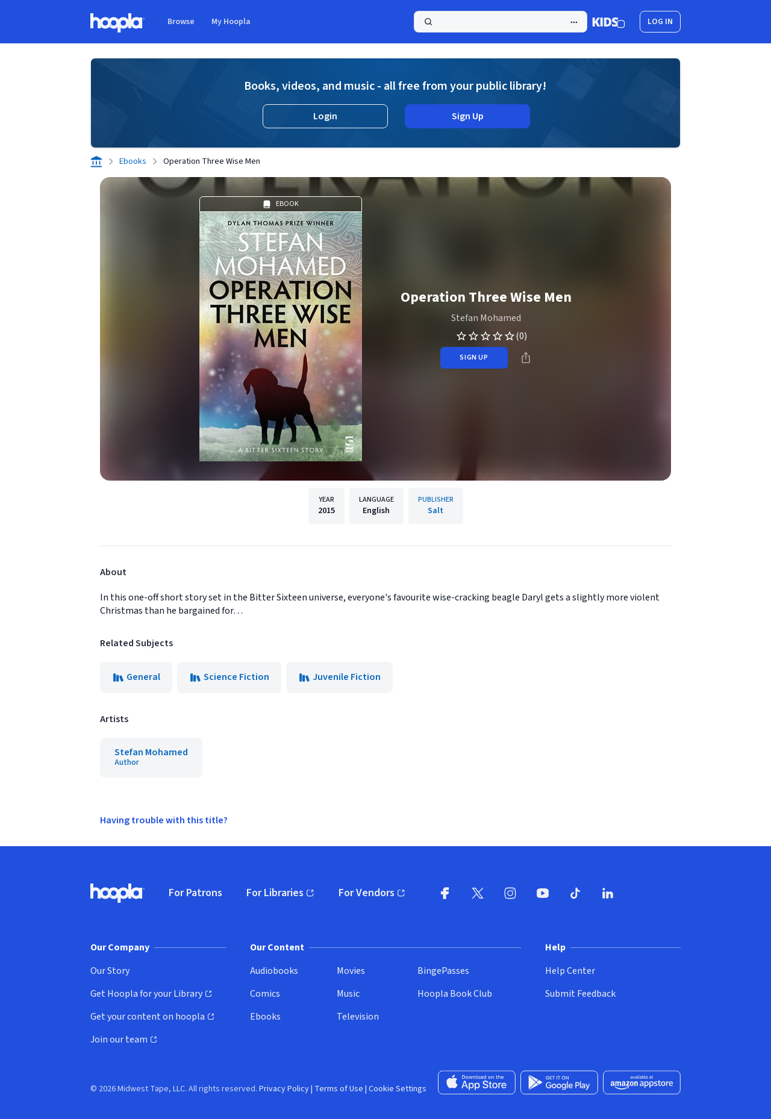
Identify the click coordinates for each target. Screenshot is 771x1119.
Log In (660, 22)
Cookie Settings (397, 1089)
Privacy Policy (284, 1089)
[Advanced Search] (574, 22)
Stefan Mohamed (486, 318)
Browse (181, 22)
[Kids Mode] (608, 21)
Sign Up (468, 116)
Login (325, 116)
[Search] (500, 22)
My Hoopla (231, 22)
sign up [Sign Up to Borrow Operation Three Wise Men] (474, 357)
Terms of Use (338, 1089)
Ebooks (132, 161)
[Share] (526, 358)
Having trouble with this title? (164, 820)
